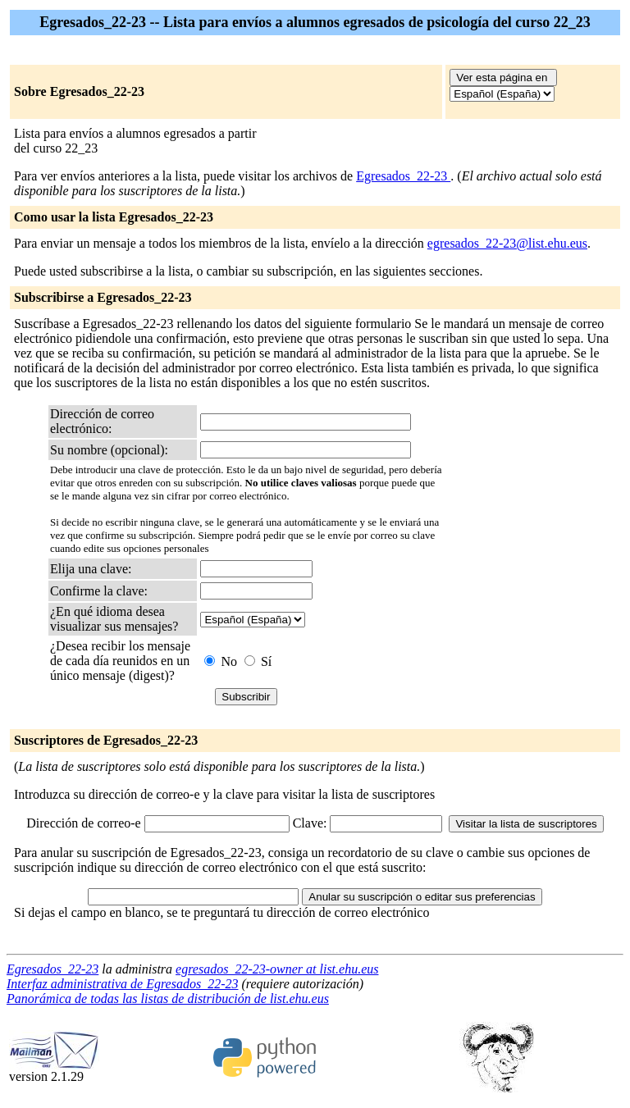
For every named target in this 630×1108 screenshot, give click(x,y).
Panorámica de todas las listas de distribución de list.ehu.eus (168, 998)
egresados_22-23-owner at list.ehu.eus (277, 969)
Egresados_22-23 (403, 176)
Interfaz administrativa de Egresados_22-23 (123, 984)
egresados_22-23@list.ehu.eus (507, 243)
